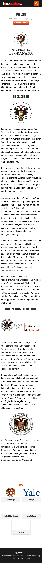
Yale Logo (31, 500)
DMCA (14, 559)
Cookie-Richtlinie (32, 556)
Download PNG (21, 23)
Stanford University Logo (11, 516)
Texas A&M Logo (31, 516)
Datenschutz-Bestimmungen (13, 556)
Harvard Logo (11, 500)
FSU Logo (21, 532)
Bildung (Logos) (25, 19)
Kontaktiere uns (24, 559)
